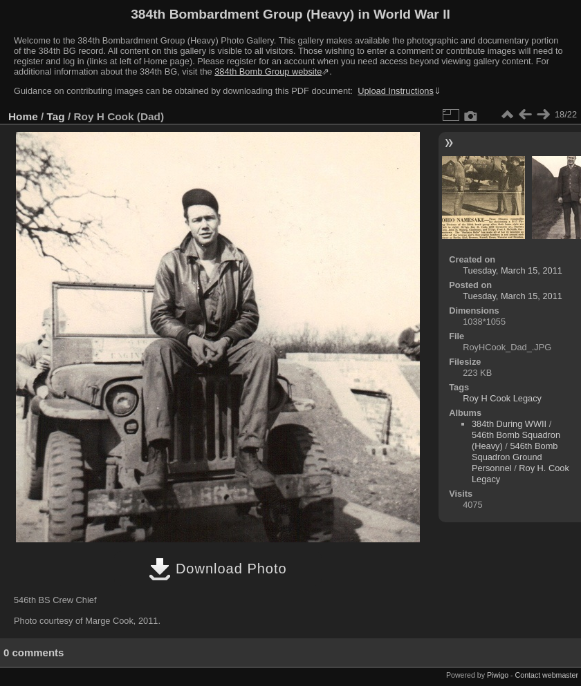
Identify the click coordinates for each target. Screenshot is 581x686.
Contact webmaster (546, 675)
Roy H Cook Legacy (502, 398)
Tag (56, 116)
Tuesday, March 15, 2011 (512, 270)
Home (23, 116)
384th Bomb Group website (268, 71)
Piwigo (497, 675)
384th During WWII (509, 424)
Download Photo (217, 568)
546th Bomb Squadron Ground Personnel (514, 457)
